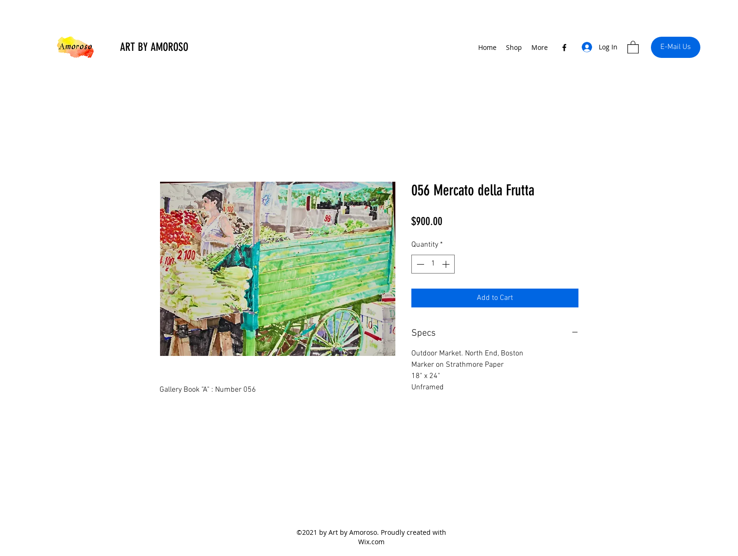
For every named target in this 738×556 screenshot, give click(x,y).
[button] (633, 47)
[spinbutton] (433, 264)
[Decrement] (419, 264)
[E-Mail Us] (675, 47)
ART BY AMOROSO (154, 47)
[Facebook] (564, 47)
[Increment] (446, 264)
